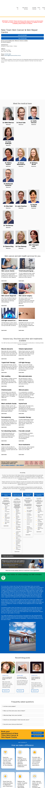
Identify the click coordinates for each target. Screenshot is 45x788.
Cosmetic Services (34, 3)
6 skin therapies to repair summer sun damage (35, 661)
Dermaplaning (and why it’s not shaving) (22, 661)
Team (17, 3)
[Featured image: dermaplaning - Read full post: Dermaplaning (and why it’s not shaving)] (22, 651)
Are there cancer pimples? (9, 689)
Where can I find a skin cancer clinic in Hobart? (14, 694)
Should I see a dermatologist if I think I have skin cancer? (16, 703)
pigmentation (5, 658)
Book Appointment (22, 25)
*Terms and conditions (8, 539)
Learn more (4, 264)
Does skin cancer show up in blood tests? (12, 707)
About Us (43, 3)
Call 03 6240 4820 (22, 28)
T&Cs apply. (42, 450)
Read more (8, 107)
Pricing (39, 3)
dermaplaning (20, 658)
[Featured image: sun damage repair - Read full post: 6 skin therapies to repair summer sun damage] (37, 651)
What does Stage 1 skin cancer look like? (12, 698)
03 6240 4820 (8, 44)
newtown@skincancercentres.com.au (12, 46)
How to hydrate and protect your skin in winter (7, 661)
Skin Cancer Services (25, 3)
